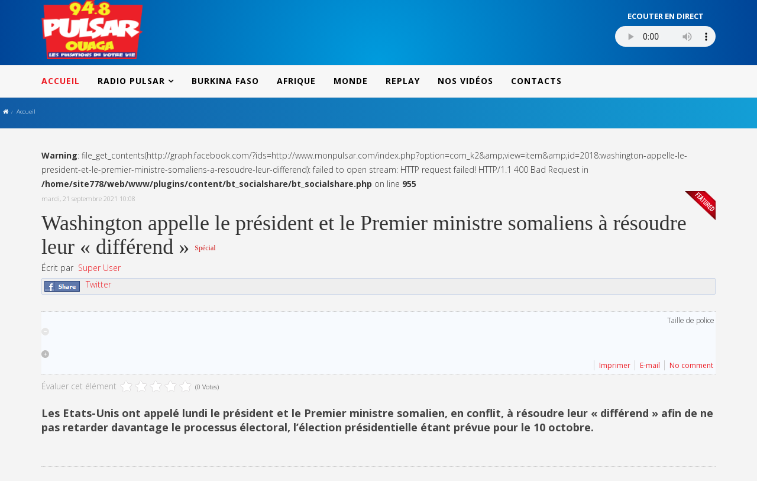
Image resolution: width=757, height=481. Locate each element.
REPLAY (403, 80)
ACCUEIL (60, 80)
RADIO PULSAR (131, 80)
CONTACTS (536, 80)
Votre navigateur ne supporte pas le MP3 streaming (665, 36)
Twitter (98, 284)
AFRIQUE (296, 80)
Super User (99, 267)
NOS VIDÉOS (465, 80)
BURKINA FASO (225, 80)
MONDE (351, 80)
